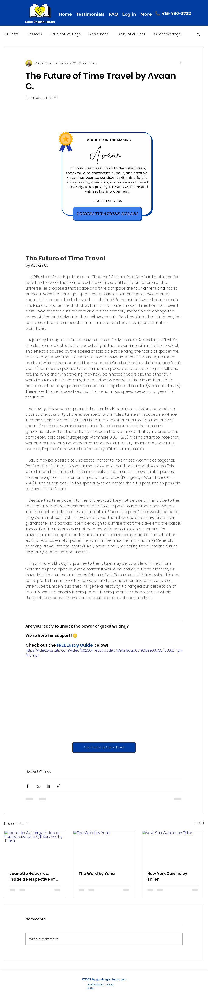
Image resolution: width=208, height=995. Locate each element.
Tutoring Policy (95, 983)
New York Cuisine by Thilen (167, 876)
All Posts (11, 34)
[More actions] (180, 63)
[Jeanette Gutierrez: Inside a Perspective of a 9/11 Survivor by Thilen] (35, 848)
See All (199, 823)
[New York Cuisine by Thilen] (173, 848)
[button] (198, 34)
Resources (99, 34)
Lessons (34, 34)
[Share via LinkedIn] (48, 786)
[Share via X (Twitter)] (38, 786)
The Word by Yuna (97, 873)
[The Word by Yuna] (104, 848)
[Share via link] (59, 786)
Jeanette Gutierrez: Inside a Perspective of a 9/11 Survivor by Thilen (34, 876)
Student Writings (66, 34)
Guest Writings (167, 34)
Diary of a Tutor (131, 34)
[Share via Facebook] (27, 786)
